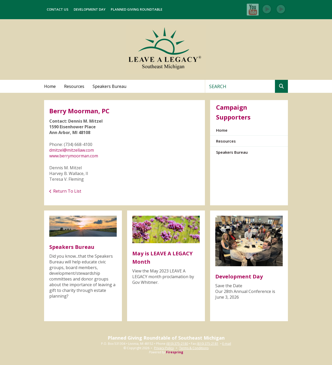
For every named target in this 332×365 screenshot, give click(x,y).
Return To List (67, 191)
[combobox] (240, 86)
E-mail (226, 344)
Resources (74, 86)
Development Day (90, 9)
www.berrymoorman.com (73, 156)
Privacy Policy (164, 348)
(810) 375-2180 (177, 344)
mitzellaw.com (80, 150)
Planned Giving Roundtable (136, 9)
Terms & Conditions (194, 348)
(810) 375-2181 (207, 344)
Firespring (174, 352)
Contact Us (57, 9)
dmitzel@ (58, 150)
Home (50, 86)
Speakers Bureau (109, 86)
